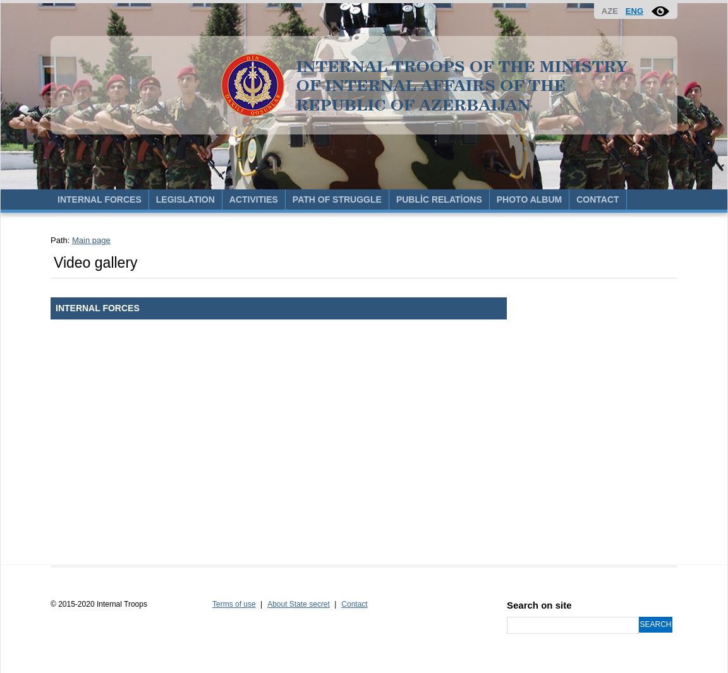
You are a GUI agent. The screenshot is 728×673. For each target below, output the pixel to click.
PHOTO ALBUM (529, 199)
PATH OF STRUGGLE (337, 199)
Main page (91, 240)
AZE (610, 11)
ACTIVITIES (253, 199)
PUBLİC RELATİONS (439, 199)
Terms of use (234, 604)
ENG (634, 11)
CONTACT (597, 199)
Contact (354, 604)
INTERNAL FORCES (100, 199)
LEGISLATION (185, 199)
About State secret (298, 604)
